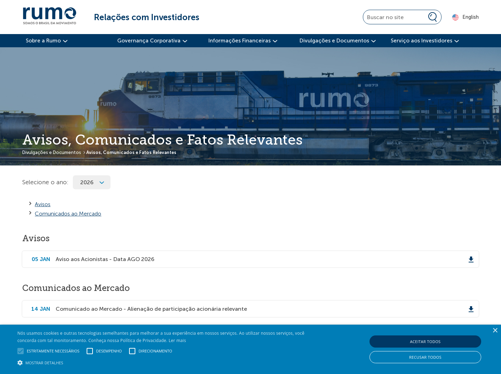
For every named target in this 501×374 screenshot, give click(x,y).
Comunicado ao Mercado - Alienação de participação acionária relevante (151, 309)
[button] (168, 362)
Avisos (42, 204)
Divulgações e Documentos (51, 152)
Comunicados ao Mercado (68, 213)
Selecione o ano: (45, 182)
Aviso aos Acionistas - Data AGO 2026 (105, 259)
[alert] (250, 349)
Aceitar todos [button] (425, 341)
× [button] (495, 330)
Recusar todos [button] (425, 357)
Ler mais (177, 340)
